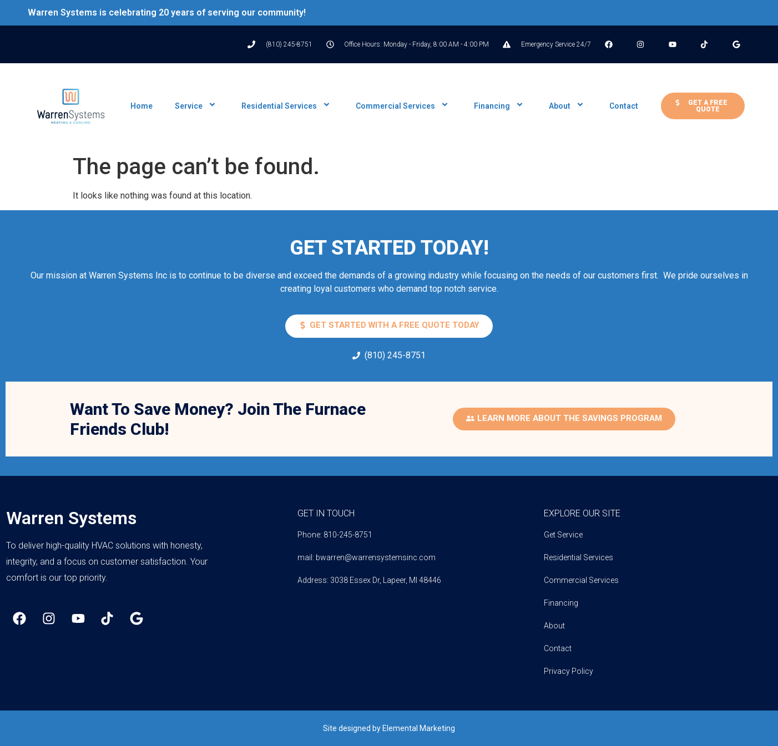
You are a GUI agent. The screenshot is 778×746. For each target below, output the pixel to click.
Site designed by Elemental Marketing (389, 728)
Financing (500, 105)
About (568, 105)
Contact (623, 106)
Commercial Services (404, 105)
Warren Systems (71, 518)
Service (197, 105)
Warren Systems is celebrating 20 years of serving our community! (167, 12)
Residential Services (287, 105)
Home (141, 106)
